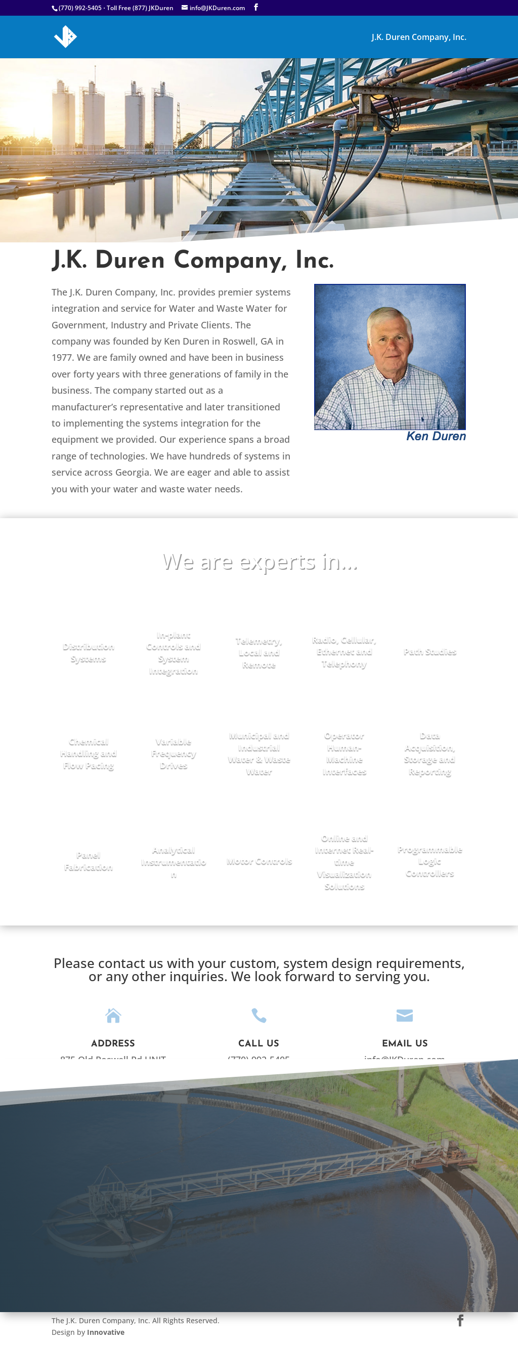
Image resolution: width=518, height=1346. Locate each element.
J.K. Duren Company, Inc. (419, 38)
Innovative (104, 1332)
